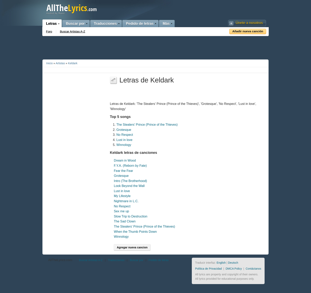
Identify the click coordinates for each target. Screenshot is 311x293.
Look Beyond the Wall (129, 186)
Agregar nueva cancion (132, 247)
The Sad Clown (124, 221)
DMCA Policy (234, 268)
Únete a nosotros (249, 23)
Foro (49, 31)
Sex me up (121, 211)
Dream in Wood (125, 160)
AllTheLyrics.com (60, 260)
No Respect (124, 134)
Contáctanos (253, 268)
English (221, 262)
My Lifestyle (122, 196)
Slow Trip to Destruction (130, 216)
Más (166, 24)
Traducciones (105, 24)
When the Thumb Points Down (135, 231)
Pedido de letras (140, 24)
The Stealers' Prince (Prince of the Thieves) (147, 124)
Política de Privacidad (208, 268)
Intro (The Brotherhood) (130, 181)
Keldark (72, 63)
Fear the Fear (123, 170)
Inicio (49, 63)
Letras (51, 24)
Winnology (123, 144)
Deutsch (233, 262)
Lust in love (124, 140)
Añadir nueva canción (247, 31)
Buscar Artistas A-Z (72, 31)
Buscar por (75, 24)
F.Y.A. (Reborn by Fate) (130, 165)
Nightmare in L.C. (126, 201)
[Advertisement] (155, 47)
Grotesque (123, 129)
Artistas (60, 63)
